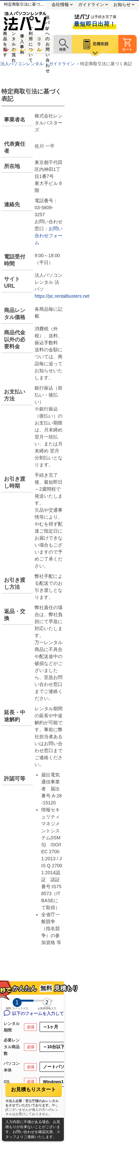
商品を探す (5, 44)
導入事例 (22, 44)
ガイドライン (62, 64)
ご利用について (31, 44)
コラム (39, 44)
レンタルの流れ (14, 44)
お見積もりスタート (33, 1089)
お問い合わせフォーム (49, 235)
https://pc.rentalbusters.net (62, 296)
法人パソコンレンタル (22, 64)
